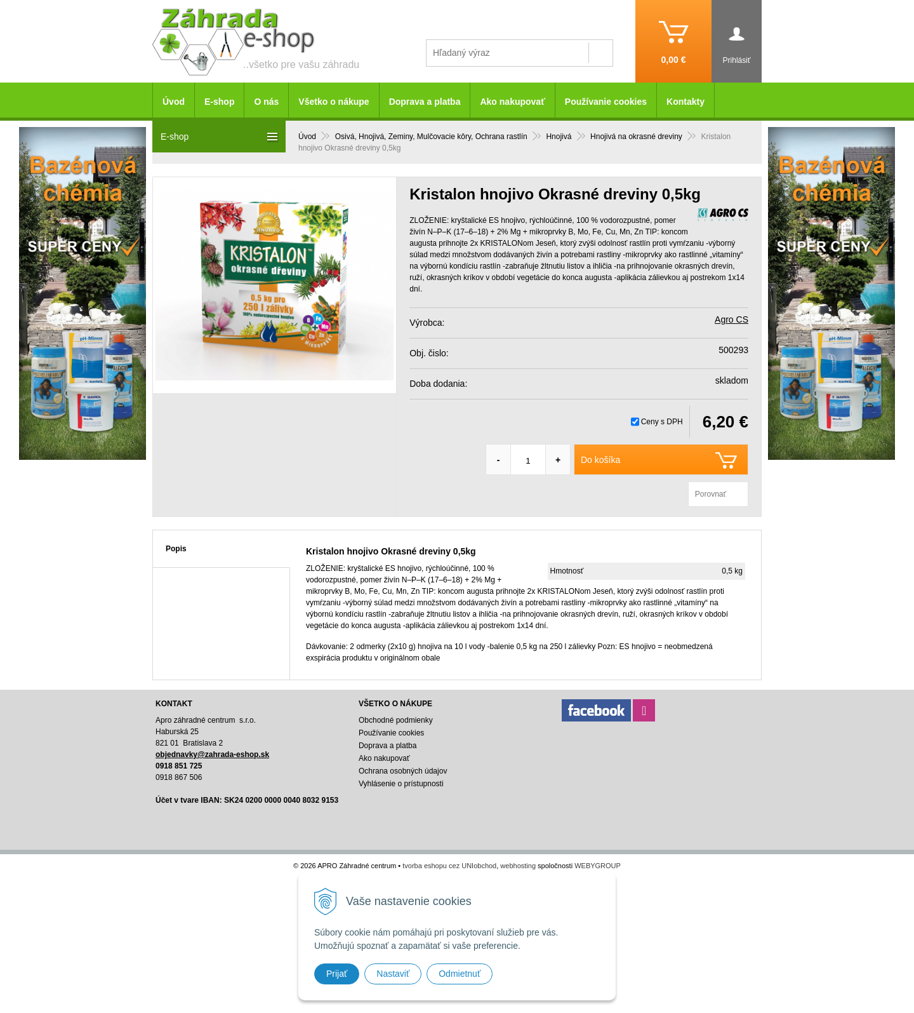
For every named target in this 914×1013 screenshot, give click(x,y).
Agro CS (731, 319)
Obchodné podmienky (396, 720)
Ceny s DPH (662, 421)
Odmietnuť (459, 974)
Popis (176, 548)
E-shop (219, 102)
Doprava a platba (425, 102)
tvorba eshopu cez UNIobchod (449, 865)
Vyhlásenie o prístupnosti (401, 783)
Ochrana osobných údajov (403, 771)
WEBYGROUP (597, 865)
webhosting (518, 865)
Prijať (336, 974)
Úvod (173, 102)
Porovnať (710, 494)
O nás (266, 102)
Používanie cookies (606, 102)
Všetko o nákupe (333, 102)
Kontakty (685, 102)
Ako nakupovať (512, 102)
